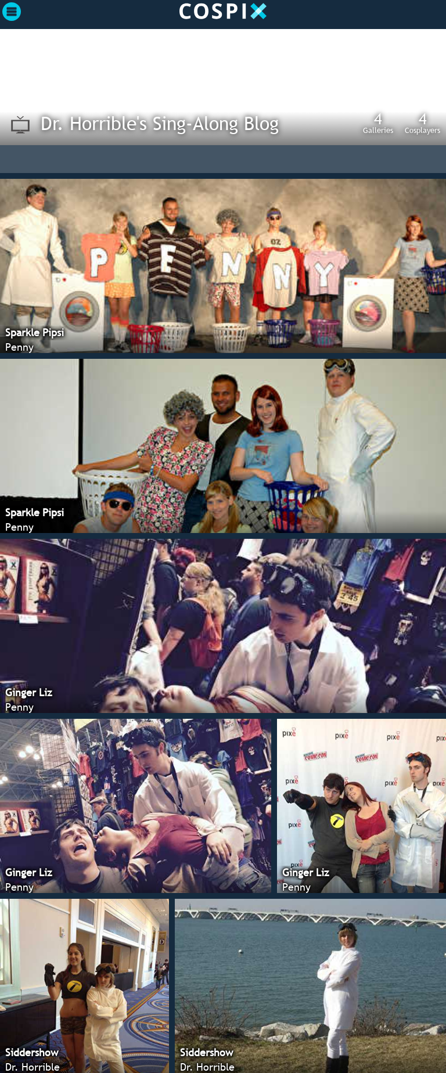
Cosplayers (422, 122)
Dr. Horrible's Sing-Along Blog (160, 123)
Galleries (378, 122)
